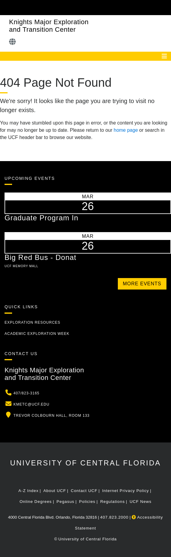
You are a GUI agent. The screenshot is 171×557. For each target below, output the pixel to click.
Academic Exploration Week (37, 334)
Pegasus (65, 501)
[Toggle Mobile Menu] (164, 7)
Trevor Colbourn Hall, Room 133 (51, 415)
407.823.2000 (114, 517)
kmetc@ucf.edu (31, 404)
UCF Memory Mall (21, 266)
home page (126, 130)
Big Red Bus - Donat (40, 257)
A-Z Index (28, 490)
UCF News (140, 501)
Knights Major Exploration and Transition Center (49, 25)
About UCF (54, 490)
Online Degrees (36, 501)
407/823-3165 (26, 393)
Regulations (112, 501)
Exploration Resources (32, 322)
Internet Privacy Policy (125, 490)
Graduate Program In (41, 218)
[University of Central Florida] (46, 7)
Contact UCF (84, 490)
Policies (87, 501)
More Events (142, 283)
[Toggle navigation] (164, 56)
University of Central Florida (85, 463)
